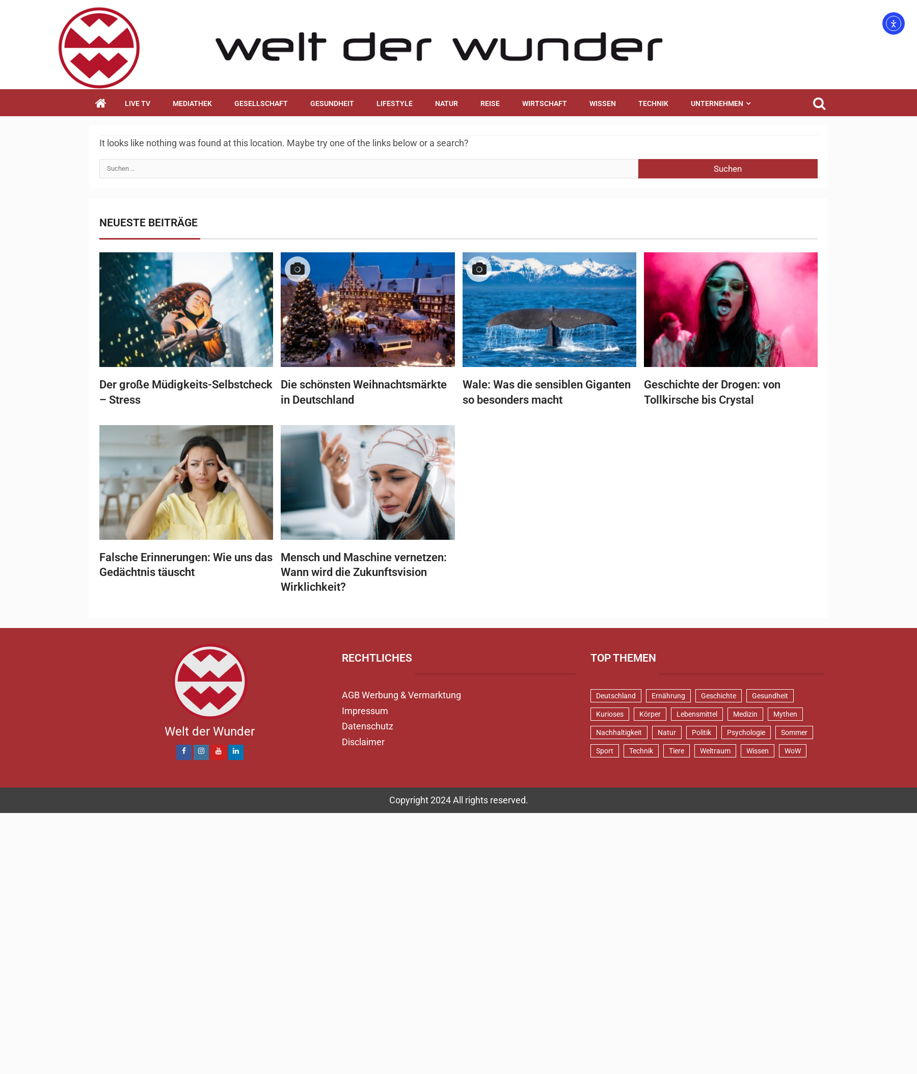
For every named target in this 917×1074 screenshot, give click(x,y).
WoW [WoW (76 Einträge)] (793, 751)
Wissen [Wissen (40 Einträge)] (757, 751)
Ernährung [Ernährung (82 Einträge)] (668, 696)
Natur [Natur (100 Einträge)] (667, 732)
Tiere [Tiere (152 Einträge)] (676, 751)
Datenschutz (367, 726)
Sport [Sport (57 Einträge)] (604, 751)
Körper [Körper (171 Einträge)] (650, 714)
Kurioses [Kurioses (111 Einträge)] (610, 714)
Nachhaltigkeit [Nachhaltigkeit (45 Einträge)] (619, 732)
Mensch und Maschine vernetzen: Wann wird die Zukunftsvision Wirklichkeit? (364, 572)
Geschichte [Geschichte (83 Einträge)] (718, 696)
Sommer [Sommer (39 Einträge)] (794, 732)
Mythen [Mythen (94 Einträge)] (785, 714)
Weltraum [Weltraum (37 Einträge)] (715, 751)
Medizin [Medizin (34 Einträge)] (745, 714)
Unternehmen (717, 103)
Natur (446, 103)
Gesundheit (332, 103)
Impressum (365, 710)
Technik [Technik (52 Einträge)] (641, 751)
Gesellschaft (261, 103)
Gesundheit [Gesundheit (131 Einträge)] (770, 696)
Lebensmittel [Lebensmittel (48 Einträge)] (697, 714)
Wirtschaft (544, 103)
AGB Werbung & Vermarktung (401, 695)
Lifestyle (394, 103)
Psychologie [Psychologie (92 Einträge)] (746, 732)
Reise (490, 103)
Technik (653, 103)
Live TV (137, 103)
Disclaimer (363, 742)
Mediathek (192, 103)
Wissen (602, 103)
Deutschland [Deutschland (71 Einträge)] (616, 696)
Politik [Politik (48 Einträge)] (701, 732)
